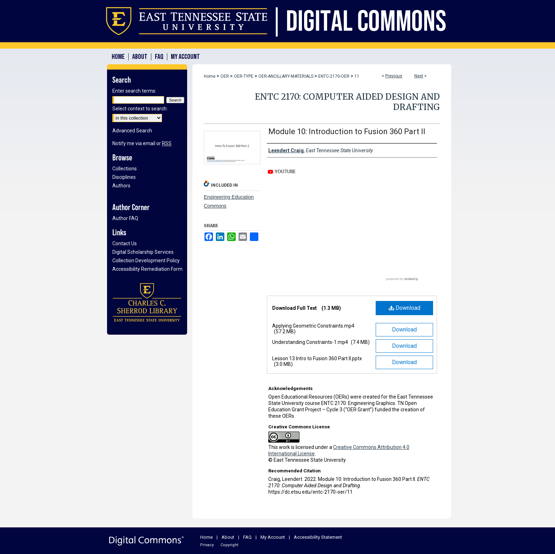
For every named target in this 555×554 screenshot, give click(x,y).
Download (404, 308)
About (228, 537)
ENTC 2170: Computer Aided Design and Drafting (347, 102)
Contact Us (124, 243)
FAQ (247, 537)
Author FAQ (125, 218)
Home (209, 76)
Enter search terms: (134, 91)
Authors (121, 185)
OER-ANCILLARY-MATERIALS (285, 76)
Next (418, 75)
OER (224, 76)
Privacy (207, 545)
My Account (272, 537)
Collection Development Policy (146, 260)
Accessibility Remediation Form (147, 269)
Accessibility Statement (318, 537)
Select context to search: (140, 108)
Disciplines (124, 177)
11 (356, 76)
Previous (393, 75)
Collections (124, 168)
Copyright (229, 545)
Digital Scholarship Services (143, 252)
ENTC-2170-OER (333, 76)
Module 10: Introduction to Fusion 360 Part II (346, 131)
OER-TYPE (243, 76)
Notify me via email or (142, 143)
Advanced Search (132, 130)
